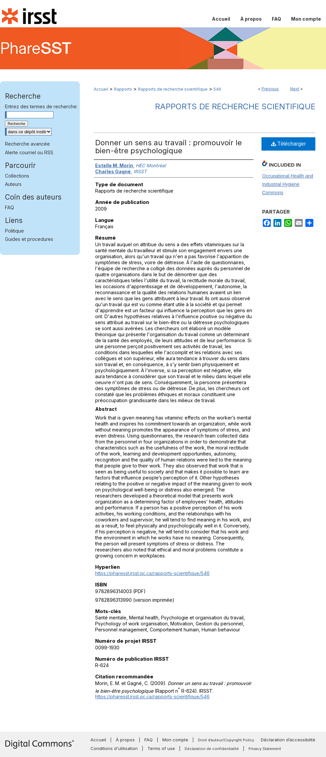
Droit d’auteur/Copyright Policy (226, 740)
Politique (14, 231)
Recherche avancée (27, 144)
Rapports (123, 89)
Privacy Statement (264, 748)
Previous (270, 88)
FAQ (9, 207)
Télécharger (288, 144)
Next (294, 88)
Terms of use (161, 748)
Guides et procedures (29, 239)
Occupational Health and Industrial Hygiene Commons (287, 184)
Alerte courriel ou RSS (29, 152)
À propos (125, 739)
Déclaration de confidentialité (212, 748)
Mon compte (175, 739)
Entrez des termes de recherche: (41, 106)
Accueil (101, 89)
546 (217, 89)
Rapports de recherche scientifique (173, 89)
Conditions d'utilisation (114, 748)
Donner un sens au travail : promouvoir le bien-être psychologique (168, 146)
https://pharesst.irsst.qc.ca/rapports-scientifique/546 (152, 573)
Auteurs (13, 184)
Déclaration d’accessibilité (288, 739)
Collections (17, 176)
